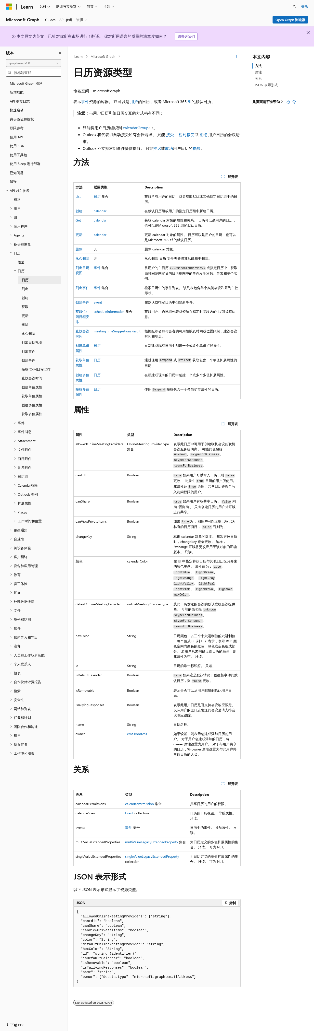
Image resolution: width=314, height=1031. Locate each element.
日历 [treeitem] (25, 280)
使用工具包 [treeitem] (18, 154)
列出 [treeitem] (25, 288)
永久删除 (82, 258)
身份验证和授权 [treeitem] (22, 119)
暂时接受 (187, 134)
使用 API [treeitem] (16, 137)
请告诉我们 (186, 36)
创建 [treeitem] (25, 297)
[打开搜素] (294, 6)
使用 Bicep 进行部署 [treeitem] (25, 163)
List (78, 196)
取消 (169, 148)
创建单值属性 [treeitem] (32, 387)
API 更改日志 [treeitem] (20, 101)
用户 (134, 101)
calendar (100, 211)
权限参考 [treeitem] (17, 128)
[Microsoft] (9, 6)
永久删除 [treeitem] (28, 333)
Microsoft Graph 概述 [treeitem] (26, 83)
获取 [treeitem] (25, 306)
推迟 (157, 148)
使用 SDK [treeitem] (17, 145)
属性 (258, 72)
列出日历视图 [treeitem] (32, 342)
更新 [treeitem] (25, 315)
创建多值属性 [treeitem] (32, 405)
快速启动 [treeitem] (17, 110)
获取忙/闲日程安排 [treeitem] (36, 369)
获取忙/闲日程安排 (82, 316)
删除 (79, 249)
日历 (97, 196)
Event (129, 813)
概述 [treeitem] (17, 199)
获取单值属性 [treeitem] (32, 396)
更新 (79, 234)
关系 (258, 78)
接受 (170, 134)
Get (78, 220)
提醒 (196, 148)
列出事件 (82, 287)
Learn (78, 56)
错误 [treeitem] (13, 181)
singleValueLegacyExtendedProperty (152, 856)
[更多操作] (236, 56)
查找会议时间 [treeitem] (32, 378)
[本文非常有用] (288, 102)
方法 (258, 65)
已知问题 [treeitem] (17, 172)
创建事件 (82, 302)
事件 (85, 101)
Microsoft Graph (103, 56)
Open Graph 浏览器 (290, 19)
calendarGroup (135, 127)
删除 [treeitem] (25, 324)
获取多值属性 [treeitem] (32, 413)
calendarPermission (139, 803)
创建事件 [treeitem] (28, 360)
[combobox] (33, 63)
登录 (304, 6)
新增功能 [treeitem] (17, 92)
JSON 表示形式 (266, 84)
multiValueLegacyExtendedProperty (151, 842)
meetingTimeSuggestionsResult (117, 331)
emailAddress (137, 733)
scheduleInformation (109, 311)
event (98, 302)
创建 (79, 211)
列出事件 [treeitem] (28, 351)
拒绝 (203, 134)
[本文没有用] (294, 102)
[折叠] (60, 52)
